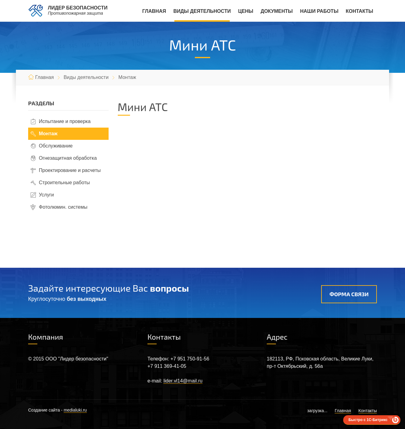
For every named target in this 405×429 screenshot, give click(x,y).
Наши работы (319, 11)
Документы (277, 11)
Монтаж (48, 133)
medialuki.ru (75, 410)
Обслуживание (55, 145)
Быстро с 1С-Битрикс (368, 420)
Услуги (46, 194)
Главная (154, 11)
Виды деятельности (202, 11)
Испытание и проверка (65, 121)
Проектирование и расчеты (70, 170)
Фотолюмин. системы (63, 207)
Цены (245, 11)
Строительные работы (64, 182)
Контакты (359, 11)
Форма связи (349, 294)
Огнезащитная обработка (68, 158)
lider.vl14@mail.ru (182, 380)
